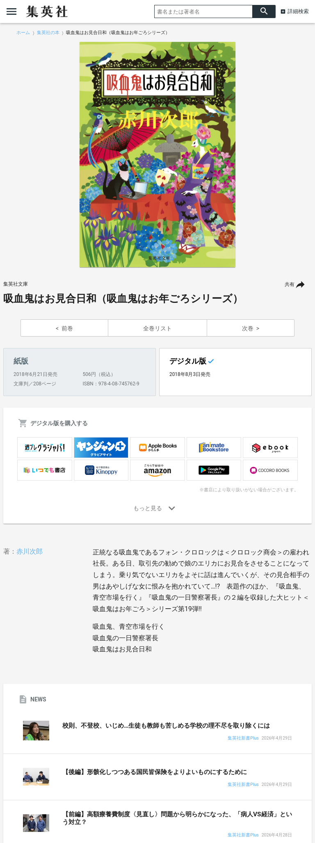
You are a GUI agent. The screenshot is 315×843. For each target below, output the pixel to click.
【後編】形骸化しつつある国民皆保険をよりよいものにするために (154, 772)
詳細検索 (298, 11)
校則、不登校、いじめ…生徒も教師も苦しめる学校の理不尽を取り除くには (166, 725)
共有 (289, 284)
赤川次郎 (29, 551)
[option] (157, 155)
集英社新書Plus (243, 738)
